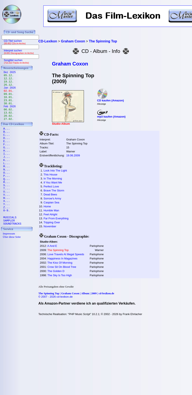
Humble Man (51, 210)
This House (50, 174)
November (50, 226)
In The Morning (53, 178)
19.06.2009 (73, 155)
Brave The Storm (54, 190)
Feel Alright (50, 214)
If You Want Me (53, 182)
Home (47, 206)
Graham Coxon (70, 64)
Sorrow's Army (52, 198)
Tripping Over (52, 222)
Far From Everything (56, 218)
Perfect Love (51, 186)
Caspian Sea (51, 202)
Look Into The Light (55, 170)
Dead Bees (50, 194)
